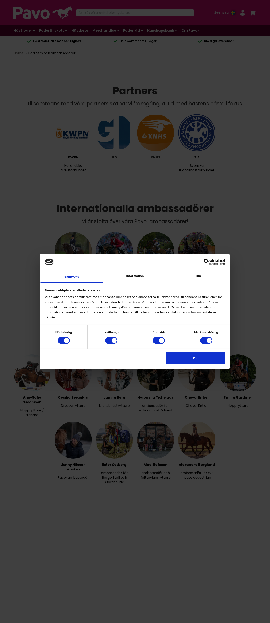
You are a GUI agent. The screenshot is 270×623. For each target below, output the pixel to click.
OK (195, 358)
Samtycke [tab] (71, 276)
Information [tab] (135, 276)
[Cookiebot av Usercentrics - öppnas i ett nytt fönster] (206, 262)
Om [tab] (198, 276)
